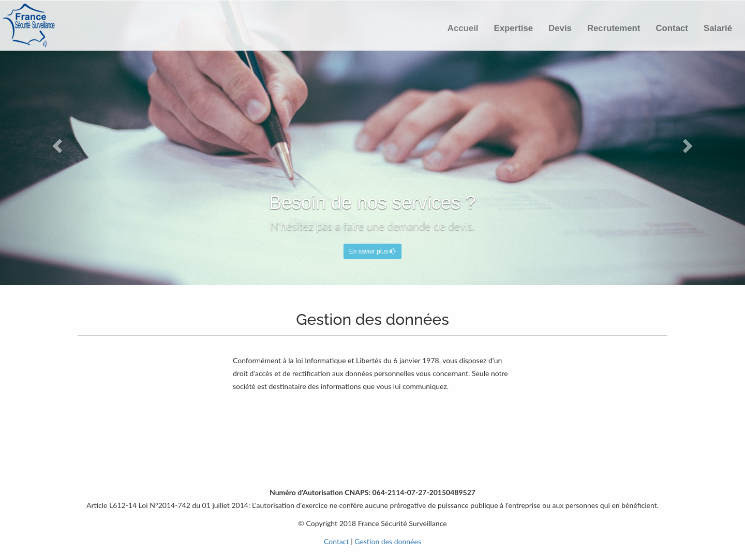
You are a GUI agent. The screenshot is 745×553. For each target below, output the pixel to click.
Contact (671, 28)
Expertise (513, 28)
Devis (560, 28)
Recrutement (613, 28)
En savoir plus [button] (372, 251)
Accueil (463, 28)
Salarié (718, 28)
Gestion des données (387, 541)
